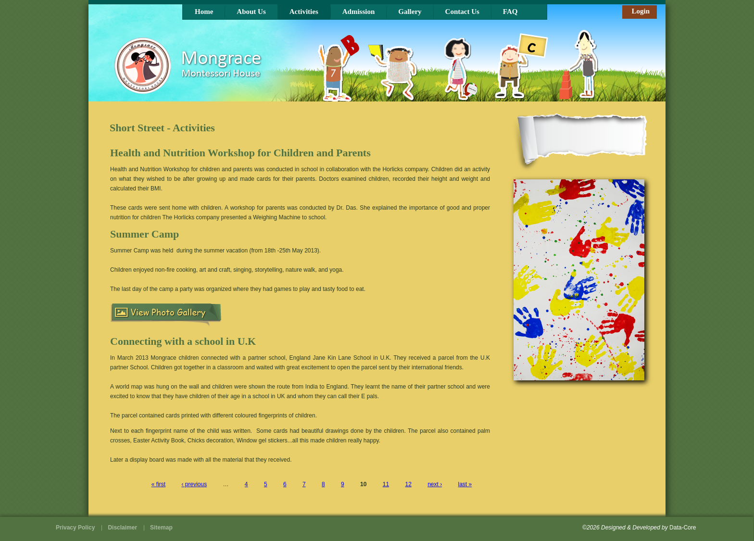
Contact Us (462, 11)
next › (434, 484)
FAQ (510, 11)
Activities (303, 11)
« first (158, 484)
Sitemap (161, 527)
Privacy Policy (75, 527)
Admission (358, 11)
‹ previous (194, 484)
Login (640, 11)
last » (465, 484)
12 (408, 484)
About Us (251, 11)
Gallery (409, 11)
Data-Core (682, 527)
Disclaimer (122, 527)
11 (386, 484)
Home (204, 11)
